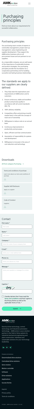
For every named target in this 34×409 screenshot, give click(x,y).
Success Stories (6, 383)
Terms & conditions (8, 396)
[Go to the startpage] (10, 3)
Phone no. (5, 258)
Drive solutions (7, 375)
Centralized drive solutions (11, 361)
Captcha (5, 284)
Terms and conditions (12, 298)
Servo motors (6, 365)
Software (5, 372)
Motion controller (8, 368)
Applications (6, 379)
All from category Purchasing (11, 164)
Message (5, 267)
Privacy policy (6, 393)
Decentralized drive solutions (11, 357)
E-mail (4, 249)
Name (4, 232)
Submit (15, 309)
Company (5, 240)
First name (6, 223)
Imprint (4, 389)
